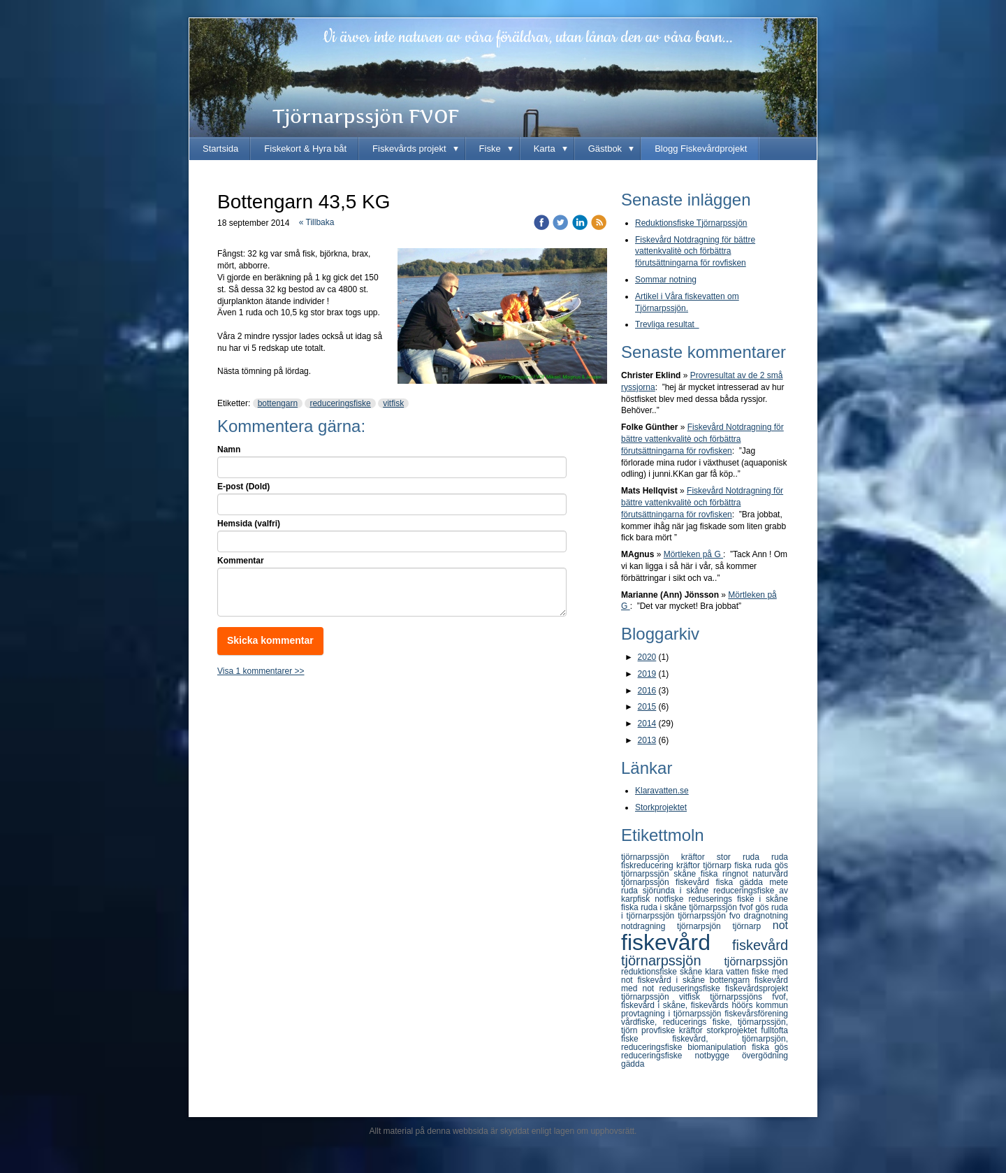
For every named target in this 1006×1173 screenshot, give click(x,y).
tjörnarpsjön (704, 926)
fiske (646, 1039)
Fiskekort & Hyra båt (305, 148)
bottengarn (278, 403)
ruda (779, 857)
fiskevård (676, 942)
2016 (647, 691)
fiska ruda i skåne (655, 907)
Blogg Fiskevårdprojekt (701, 148)
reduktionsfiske (650, 972)
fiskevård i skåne (674, 980)
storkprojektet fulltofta (747, 1030)
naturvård (770, 874)
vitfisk (393, 403)
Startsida (220, 148)
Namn (228, 449)
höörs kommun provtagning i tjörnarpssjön (704, 1009)
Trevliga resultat (667, 324)
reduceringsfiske (339, 403)
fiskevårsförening (756, 1014)
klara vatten (728, 972)
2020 (647, 657)
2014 (647, 723)
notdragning (649, 926)
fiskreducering (648, 865)
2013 (647, 740)
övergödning (765, 1055)
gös (763, 907)
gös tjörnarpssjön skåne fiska (704, 870)
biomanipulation (719, 1047)
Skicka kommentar (270, 640)
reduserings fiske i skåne (738, 899)
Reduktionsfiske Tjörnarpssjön (691, 223)
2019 (647, 674)
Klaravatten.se (662, 791)
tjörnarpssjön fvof (722, 907)
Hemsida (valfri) (248, 523)
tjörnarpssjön (756, 961)
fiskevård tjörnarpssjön (704, 952)
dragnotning (766, 916)
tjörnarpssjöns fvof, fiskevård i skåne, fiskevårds (704, 1001)
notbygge (717, 1055)
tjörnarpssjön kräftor (669, 857)
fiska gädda (743, 882)
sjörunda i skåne (678, 890)
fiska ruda (754, 865)
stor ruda (744, 857)
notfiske (671, 899)
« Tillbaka (317, 222)
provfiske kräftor (673, 1030)
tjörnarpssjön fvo (710, 916)
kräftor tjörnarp (705, 865)
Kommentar (240, 561)
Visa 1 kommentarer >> (261, 671)
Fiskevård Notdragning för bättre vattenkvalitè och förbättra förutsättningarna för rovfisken (695, 251)
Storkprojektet (661, 807)
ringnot (737, 874)
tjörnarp (752, 926)
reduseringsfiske (692, 988)
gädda (632, 1064)
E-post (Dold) (243, 486)
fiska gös (770, 1047)
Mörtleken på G (693, 554)
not (780, 925)
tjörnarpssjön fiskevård (668, 882)
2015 (647, 707)
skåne (692, 972)
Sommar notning (666, 280)
